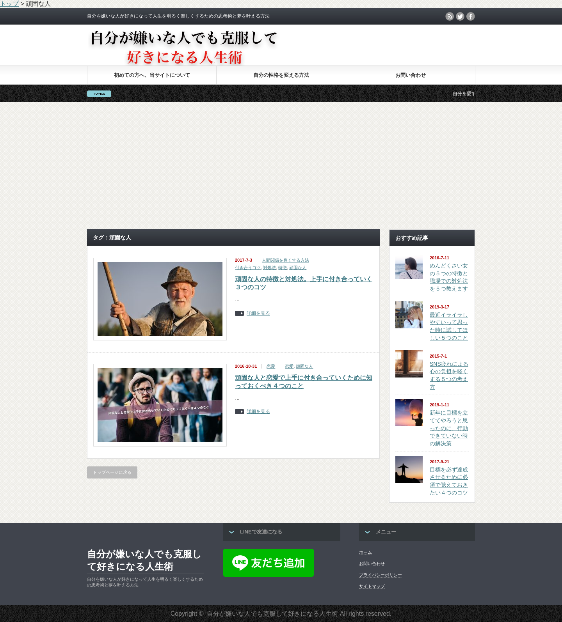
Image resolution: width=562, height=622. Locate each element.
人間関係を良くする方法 (285, 260)
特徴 (282, 267)
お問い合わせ (410, 75)
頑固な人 (297, 267)
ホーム (365, 552)
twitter (460, 16)
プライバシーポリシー (380, 574)
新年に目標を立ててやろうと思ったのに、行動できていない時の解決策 (449, 428)
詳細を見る (258, 313)
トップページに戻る (112, 472)
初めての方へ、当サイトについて (152, 75)
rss (449, 16)
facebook (470, 16)
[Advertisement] (281, 165)
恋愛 (271, 366)
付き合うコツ (248, 267)
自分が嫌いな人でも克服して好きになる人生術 (144, 560)
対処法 (269, 267)
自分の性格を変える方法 (281, 75)
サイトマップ (372, 586)
